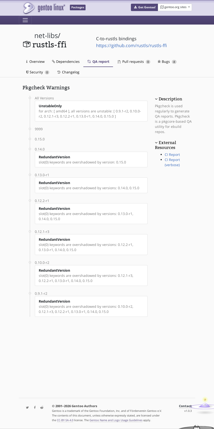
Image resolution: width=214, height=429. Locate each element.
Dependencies (66, 61)
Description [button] (170, 98)
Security (38, 72)
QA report (98, 61)
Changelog (68, 72)
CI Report (172, 154)
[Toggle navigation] (25, 20)
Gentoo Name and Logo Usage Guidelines (115, 420)
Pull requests (134, 61)
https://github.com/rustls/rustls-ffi (131, 45)
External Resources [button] (165, 145)
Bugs (167, 61)
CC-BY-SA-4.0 (65, 420)
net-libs (46, 35)
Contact (185, 406)
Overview (35, 61)
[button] (144, 7)
